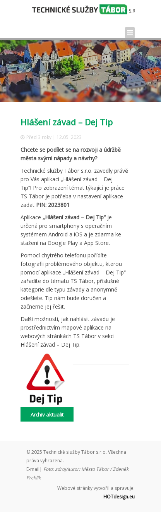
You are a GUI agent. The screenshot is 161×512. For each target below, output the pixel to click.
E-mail (32, 469)
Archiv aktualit (47, 414)
